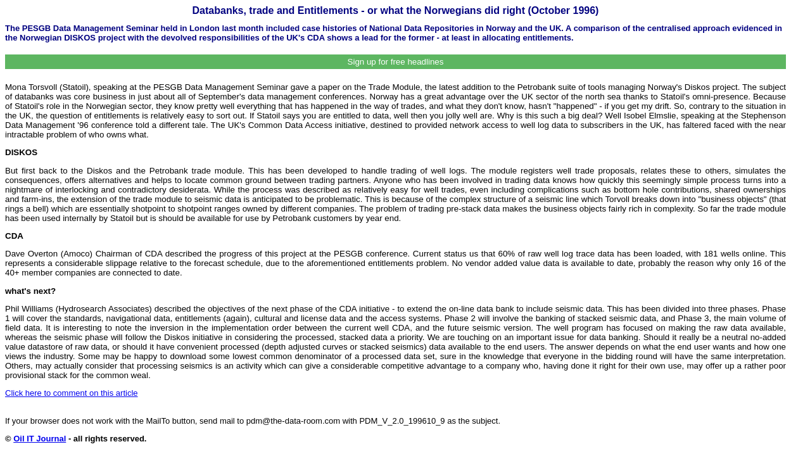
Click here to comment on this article (71, 393)
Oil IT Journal (39, 438)
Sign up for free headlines (396, 61)
